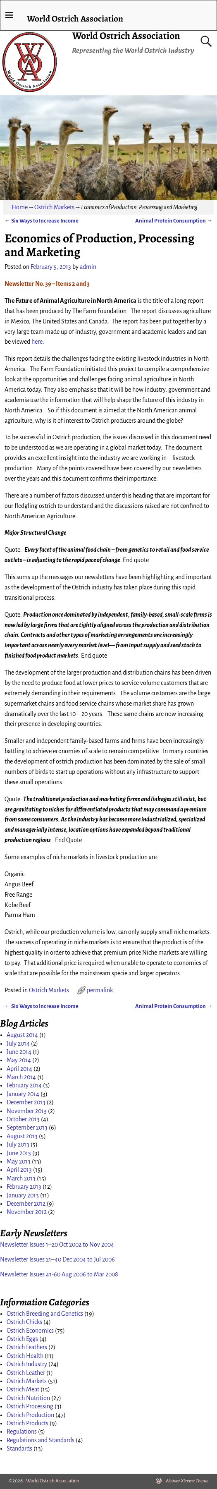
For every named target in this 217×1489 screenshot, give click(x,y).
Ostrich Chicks (24, 1322)
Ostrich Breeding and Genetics (45, 1313)
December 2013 (26, 1102)
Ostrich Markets (54, 207)
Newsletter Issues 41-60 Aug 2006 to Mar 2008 (59, 1274)
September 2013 (27, 1127)
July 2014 (18, 1043)
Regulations (22, 1431)
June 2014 (19, 1052)
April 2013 (19, 1169)
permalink (100, 990)
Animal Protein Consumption (173, 221)
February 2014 (24, 1085)
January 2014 (23, 1094)
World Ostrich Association (126, 35)
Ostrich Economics (30, 1330)
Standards (19, 1448)
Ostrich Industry (27, 1364)
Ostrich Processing (30, 1406)
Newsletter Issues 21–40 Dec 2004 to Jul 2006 (57, 1259)
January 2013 (23, 1195)
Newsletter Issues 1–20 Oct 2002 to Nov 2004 (57, 1244)
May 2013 (19, 1161)
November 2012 (27, 1212)
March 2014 (21, 1077)
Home (20, 207)
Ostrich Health (25, 1356)
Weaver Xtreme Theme (186, 1481)
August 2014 (22, 1035)
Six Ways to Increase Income (42, 221)
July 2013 (18, 1144)
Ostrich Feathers (27, 1347)
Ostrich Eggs (22, 1339)
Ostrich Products (27, 1423)
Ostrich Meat (23, 1389)
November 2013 (27, 1111)
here (37, 341)
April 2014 (19, 1068)
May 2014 (19, 1060)
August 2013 (22, 1136)
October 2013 (23, 1119)
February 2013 (24, 1186)
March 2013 (21, 1178)
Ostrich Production (30, 1415)
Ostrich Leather (26, 1372)
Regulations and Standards (40, 1440)
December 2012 (26, 1203)
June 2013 (19, 1153)
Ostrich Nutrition (28, 1398)
